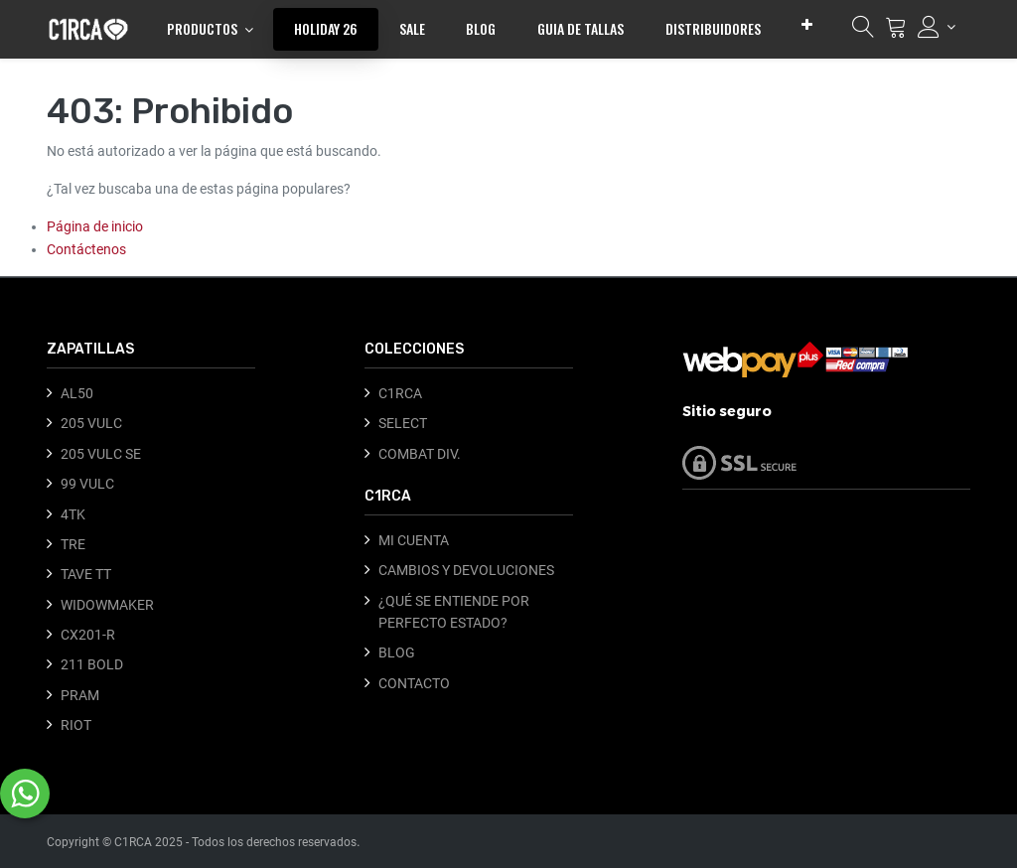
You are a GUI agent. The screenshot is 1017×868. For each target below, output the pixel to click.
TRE (73, 544)
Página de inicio (95, 226)
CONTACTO (414, 683)
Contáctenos (86, 249)
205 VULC (91, 423)
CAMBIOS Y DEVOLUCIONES (466, 570)
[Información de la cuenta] (936, 27)
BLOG (396, 652)
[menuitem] (325, 29)
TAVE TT (86, 574)
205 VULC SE (101, 454)
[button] (807, 24)
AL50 (77, 393)
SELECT (402, 423)
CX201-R (88, 635)
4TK (73, 514)
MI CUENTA (413, 540)
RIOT (76, 725)
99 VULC (87, 484)
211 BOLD (92, 664)
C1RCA (400, 393)
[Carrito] (896, 32)
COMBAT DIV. (419, 454)
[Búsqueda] (863, 32)
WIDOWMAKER (107, 605)
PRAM (80, 695)
